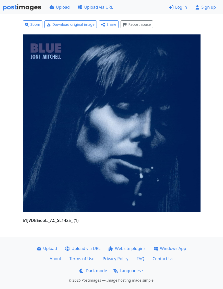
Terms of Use (82, 258)
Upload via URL (95, 7)
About (55, 258)
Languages (127, 270)
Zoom (32, 24)
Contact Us (162, 258)
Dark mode (93, 270)
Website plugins (127, 248)
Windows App (170, 248)
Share (108, 24)
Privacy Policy (115, 258)
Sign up (205, 7)
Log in (178, 7)
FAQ (140, 258)
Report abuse (137, 24)
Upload (60, 7)
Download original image (71, 24)
